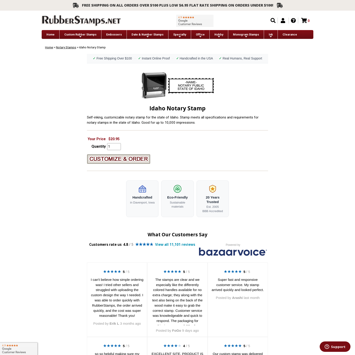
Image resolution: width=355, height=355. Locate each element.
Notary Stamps (66, 47)
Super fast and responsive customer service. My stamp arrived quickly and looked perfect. (238, 285)
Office (200, 35)
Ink (271, 35)
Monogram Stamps (246, 35)
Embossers (114, 34)
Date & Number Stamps (147, 35)
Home (50, 34)
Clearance (290, 34)
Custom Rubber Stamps (80, 35)
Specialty (179, 35)
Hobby (218, 35)
